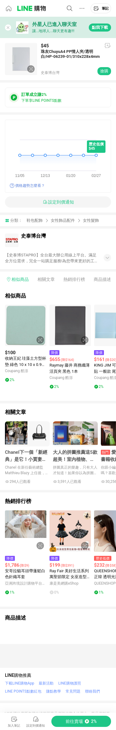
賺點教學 (53, 691)
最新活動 (46, 683)
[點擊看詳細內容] (25, 325)
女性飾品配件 (63, 220)
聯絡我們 (92, 691)
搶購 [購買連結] (104, 71)
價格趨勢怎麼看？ (30, 185)
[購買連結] (81, 721)
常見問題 (73, 691)
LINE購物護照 (69, 683)
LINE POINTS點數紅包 (23, 691)
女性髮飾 (91, 220)
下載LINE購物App (19, 683)
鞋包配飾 (35, 220)
